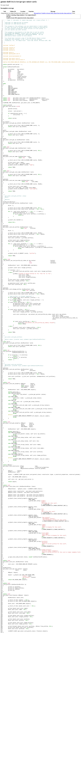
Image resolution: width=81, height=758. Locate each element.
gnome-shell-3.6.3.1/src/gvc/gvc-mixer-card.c (19, 2)
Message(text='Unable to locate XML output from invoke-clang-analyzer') (53, 13)
